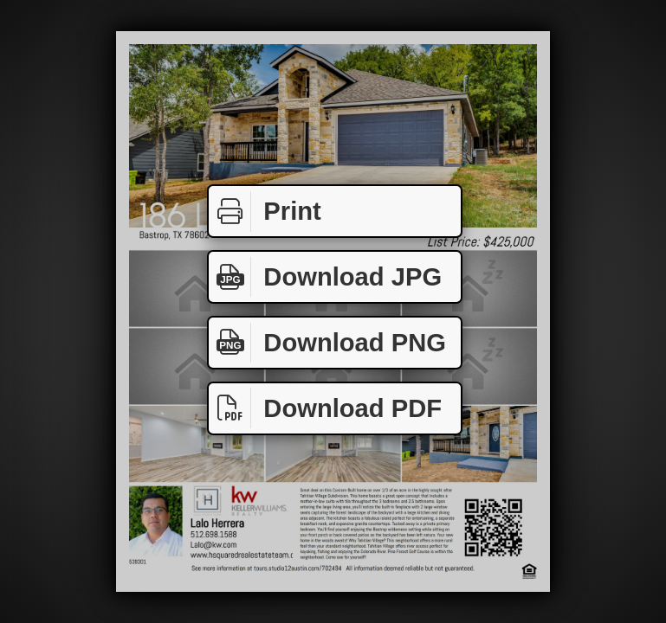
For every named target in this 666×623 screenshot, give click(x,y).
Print (265, 211)
